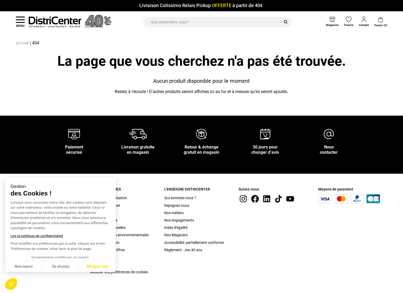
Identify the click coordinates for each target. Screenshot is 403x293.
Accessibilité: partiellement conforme (194, 242)
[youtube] (290, 198)
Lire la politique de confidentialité (37, 236)
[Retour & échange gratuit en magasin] (201, 133)
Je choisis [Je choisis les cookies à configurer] (60, 266)
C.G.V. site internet (105, 205)
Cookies (96, 265)
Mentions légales (103, 220)
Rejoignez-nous (176, 205)
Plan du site (99, 257)
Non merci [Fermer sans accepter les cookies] (23, 266)
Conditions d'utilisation (108, 198)
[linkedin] (266, 198)
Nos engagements (179, 220)
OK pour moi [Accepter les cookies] (97, 266)
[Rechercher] (286, 22)
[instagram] (243, 198)
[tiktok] (278, 198)
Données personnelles (108, 227)
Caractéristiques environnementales (119, 235)
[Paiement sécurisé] (74, 133)
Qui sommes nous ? (180, 198)
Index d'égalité (175, 227)
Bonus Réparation (105, 242)
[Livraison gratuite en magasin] (138, 133)
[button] (11, 284)
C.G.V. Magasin (102, 213)
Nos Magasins (176, 235)
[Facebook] (255, 198)
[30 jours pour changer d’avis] (265, 133)
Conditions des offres (107, 250)
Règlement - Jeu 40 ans (183, 250)
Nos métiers (174, 213)
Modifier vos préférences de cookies (119, 272)
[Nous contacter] (329, 133)
